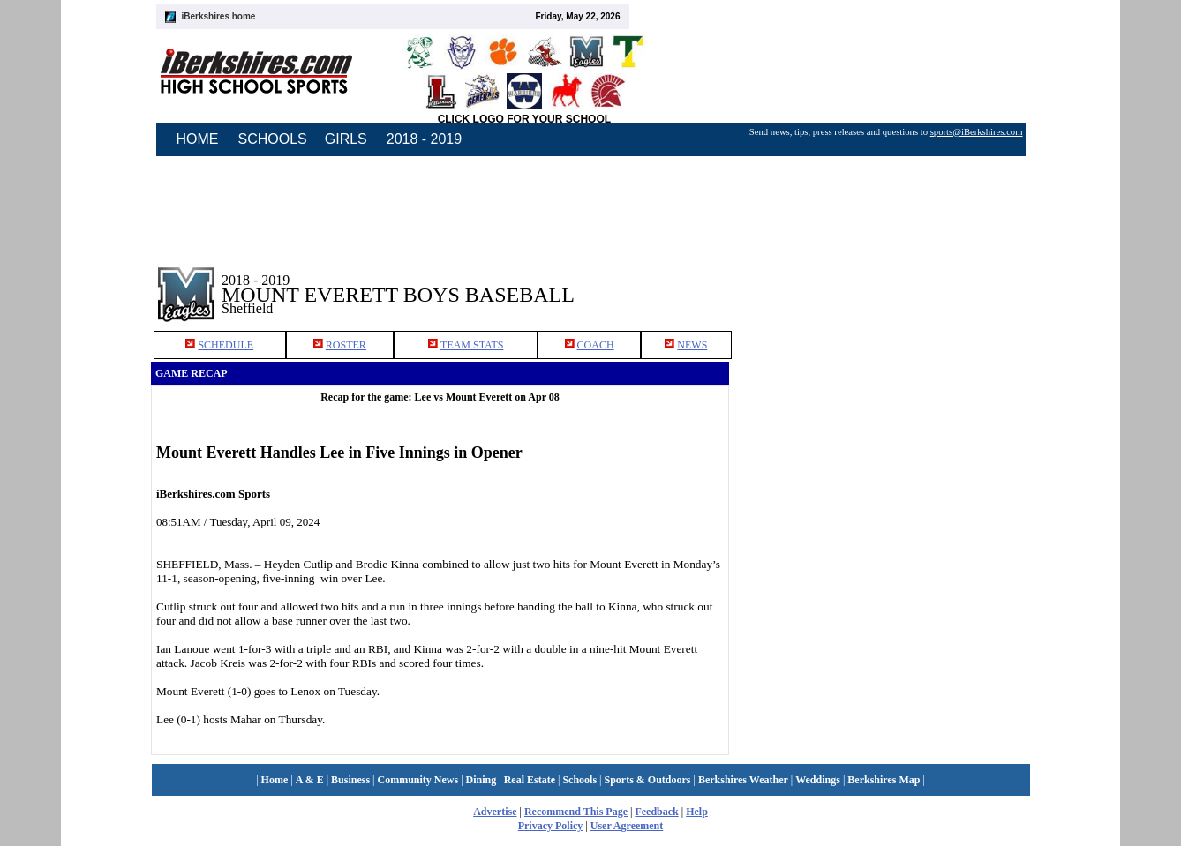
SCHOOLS (272, 138)
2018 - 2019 (424, 138)
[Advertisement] (880, 281)
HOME (198, 138)
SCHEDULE (225, 345)
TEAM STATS (471, 345)
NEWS (692, 345)
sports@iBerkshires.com (976, 132)
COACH (595, 345)
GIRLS (346, 138)
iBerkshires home (219, 16)
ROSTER (346, 345)
